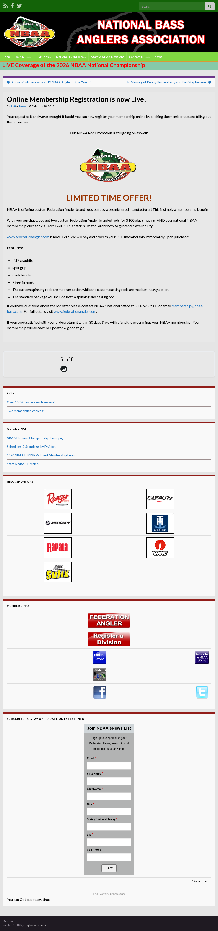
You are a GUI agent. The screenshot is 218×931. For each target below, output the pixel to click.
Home (6, 57)
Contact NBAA (139, 57)
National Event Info (71, 57)
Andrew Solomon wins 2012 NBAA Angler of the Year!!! (51, 82)
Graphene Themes (35, 925)
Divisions (43, 57)
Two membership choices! (25, 411)
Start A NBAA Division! (107, 57)
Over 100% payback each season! (31, 402)
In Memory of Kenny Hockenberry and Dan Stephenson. (167, 82)
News (158, 57)
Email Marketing (101, 894)
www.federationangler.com (28, 236)
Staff (13, 106)
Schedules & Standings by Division (31, 446)
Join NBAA (23, 57)
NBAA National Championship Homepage (36, 438)
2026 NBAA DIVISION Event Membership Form (41, 455)
